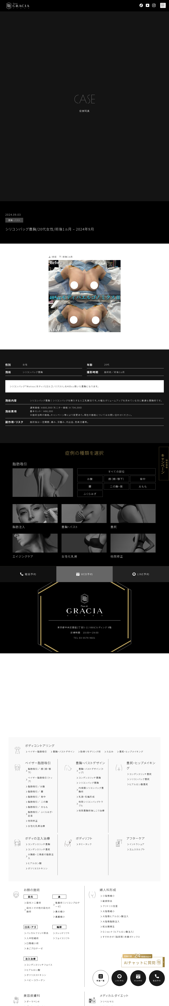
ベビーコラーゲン (36, 980)
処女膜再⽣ (109, 926)
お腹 (90, 479)
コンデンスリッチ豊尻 (140, 774)
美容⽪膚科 (32, 995)
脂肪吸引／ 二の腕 (38, 801)
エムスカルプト (137, 849)
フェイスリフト (62, 938)
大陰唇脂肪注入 (111, 921)
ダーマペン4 (33, 1001)
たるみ (110, 751)
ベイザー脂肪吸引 (37, 751)
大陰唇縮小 (109, 911)
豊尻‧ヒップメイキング (131, 751)
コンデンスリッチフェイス (39, 964)
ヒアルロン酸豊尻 (138, 784)
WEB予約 (84, 574)
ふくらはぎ (90, 494)
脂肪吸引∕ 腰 (35, 791)
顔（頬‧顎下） (116, 479)
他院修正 (33, 820)
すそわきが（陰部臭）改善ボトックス (121, 936)
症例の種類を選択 (84, 452)
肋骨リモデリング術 (90, 751)
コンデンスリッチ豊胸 (90, 777)
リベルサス (108, 1001)
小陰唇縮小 (109, 895)
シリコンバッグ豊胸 (89, 782)
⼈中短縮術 (33, 938)
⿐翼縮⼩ (60, 916)
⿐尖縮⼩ (60, 911)
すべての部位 (116, 471)
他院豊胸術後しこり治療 (92, 810)
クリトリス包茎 (110, 905)
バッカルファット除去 (38, 932)
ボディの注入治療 (37, 838)
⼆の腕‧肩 (116, 486)
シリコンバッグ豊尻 (139, 779)
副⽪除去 (107, 900)
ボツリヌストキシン (38, 868)
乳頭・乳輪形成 (87, 796)
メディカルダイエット (114, 995)
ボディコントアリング (39, 745)
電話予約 (28, 574)
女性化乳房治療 (36, 825)
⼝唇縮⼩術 (33, 943)
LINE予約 (140, 574)
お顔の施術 (32, 890)
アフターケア (135, 838)
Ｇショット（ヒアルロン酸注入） (119, 931)
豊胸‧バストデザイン (64, 751)
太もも (143, 486)
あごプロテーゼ (35, 948)
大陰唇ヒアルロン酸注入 (116, 916)
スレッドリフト (62, 932)
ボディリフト (84, 838)
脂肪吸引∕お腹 (36, 786)
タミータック (85, 844)
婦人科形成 (108, 890)
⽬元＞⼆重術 (34, 902)
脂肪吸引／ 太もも (38, 806)
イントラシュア (137, 844)
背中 (143, 479)
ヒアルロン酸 (35, 863)
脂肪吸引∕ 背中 (37, 796)
